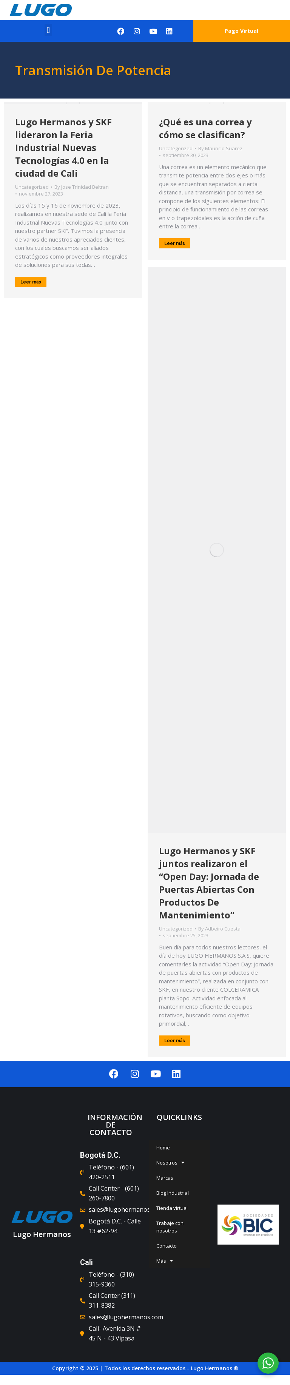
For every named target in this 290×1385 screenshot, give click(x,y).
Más (164, 1260)
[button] (48, 30)
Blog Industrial (172, 1192)
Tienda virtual (172, 1208)
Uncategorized (32, 186)
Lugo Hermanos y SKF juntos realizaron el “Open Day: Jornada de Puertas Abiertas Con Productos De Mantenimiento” (209, 882)
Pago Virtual (241, 30)
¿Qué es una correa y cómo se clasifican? (205, 128)
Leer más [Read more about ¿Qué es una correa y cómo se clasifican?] (174, 243)
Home (163, 1147)
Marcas (164, 1177)
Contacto (166, 1245)
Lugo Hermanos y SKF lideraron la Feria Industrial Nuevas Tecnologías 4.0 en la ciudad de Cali (63, 147)
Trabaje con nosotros (170, 1227)
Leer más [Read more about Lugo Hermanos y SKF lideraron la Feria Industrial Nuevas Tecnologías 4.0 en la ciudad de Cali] (30, 282)
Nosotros (170, 1162)
